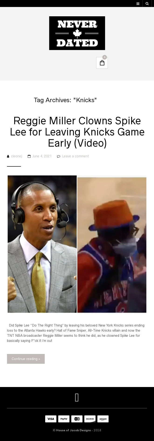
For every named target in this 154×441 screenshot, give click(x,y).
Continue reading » (26, 359)
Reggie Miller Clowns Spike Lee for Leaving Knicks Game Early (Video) (77, 132)
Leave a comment (75, 156)
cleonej (16, 156)
